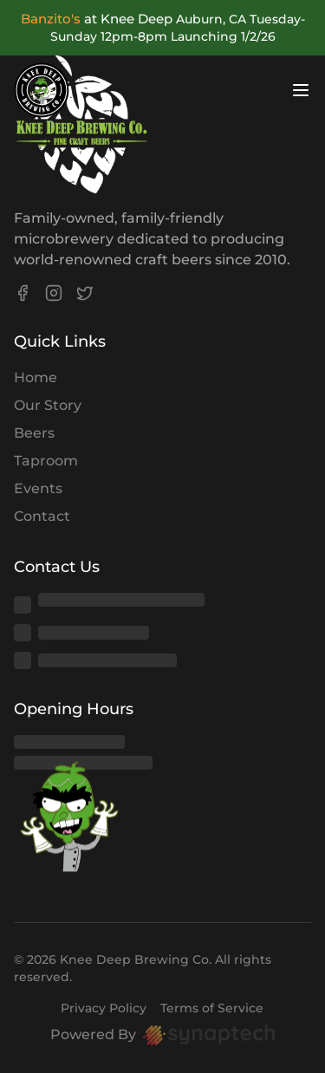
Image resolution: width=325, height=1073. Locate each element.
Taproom (46, 460)
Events (38, 488)
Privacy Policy (103, 1008)
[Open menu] (300, 90)
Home (35, 377)
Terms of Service (211, 1008)
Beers (34, 433)
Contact (42, 516)
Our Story (47, 405)
